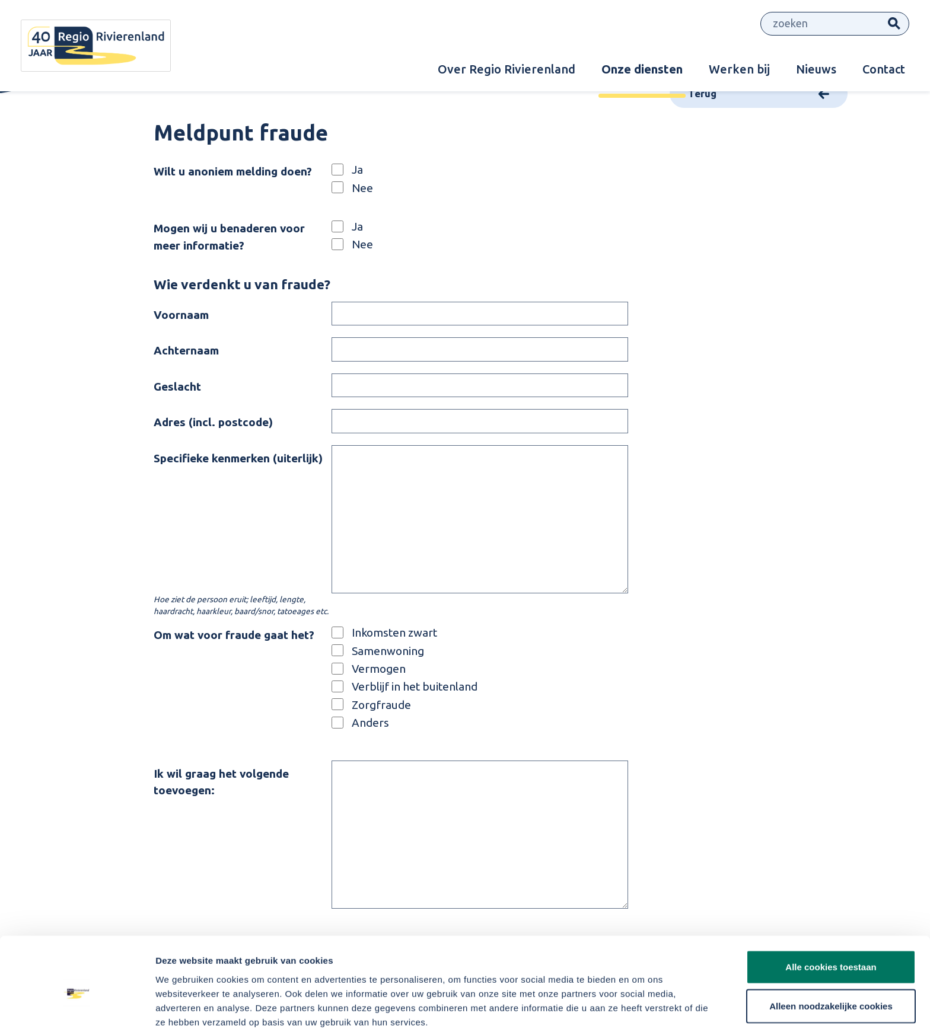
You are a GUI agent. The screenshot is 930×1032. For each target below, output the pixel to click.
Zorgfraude (381, 704)
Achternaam (186, 350)
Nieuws (816, 69)
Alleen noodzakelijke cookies (831, 955)
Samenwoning (388, 650)
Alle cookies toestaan (830, 915)
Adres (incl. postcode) (213, 422)
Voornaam (181, 314)
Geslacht (177, 386)
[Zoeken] (820, 24)
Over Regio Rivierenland (506, 69)
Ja (357, 169)
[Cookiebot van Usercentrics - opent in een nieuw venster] (77, 1009)
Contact (883, 69)
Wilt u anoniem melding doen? (233, 171)
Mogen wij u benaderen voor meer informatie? (229, 237)
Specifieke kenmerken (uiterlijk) (238, 458)
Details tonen (641, 1009)
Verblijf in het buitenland (414, 686)
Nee (362, 187)
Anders (370, 722)
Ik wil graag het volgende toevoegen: (221, 782)
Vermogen (379, 668)
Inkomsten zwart (394, 632)
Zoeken (894, 24)
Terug (702, 93)
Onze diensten (642, 69)
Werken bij (739, 69)
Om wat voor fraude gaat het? (234, 634)
